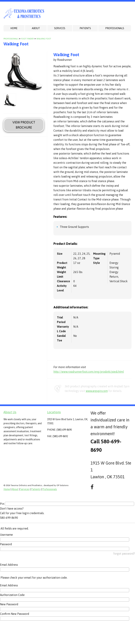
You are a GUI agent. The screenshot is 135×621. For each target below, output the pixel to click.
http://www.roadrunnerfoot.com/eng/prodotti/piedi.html (88, 371)
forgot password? (124, 553)
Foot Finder (27, 38)
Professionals (114, 28)
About (36, 28)
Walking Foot (43, 38)
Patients (85, 28)
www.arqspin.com (97, 390)
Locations (54, 412)
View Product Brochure (23, 124)
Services (59, 28)
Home (13, 28)
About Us (10, 412)
